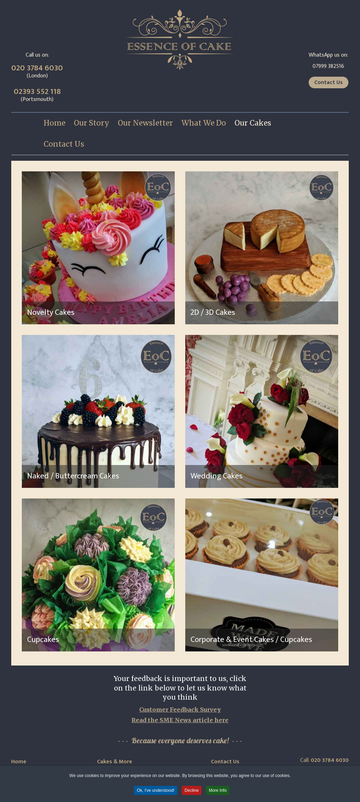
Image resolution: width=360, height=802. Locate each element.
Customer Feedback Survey (180, 709)
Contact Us (328, 82)
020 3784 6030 (37, 68)
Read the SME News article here (180, 720)
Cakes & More (114, 761)
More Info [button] (218, 790)
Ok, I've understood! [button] (155, 790)
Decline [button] (192, 790)
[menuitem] (54, 123)
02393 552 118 (37, 91)
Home (18, 761)
